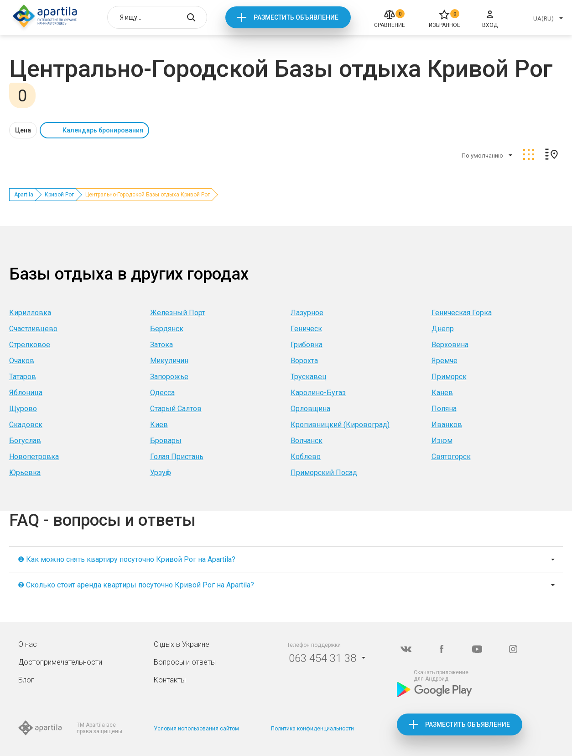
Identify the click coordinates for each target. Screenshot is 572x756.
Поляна (444, 408)
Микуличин (169, 360)
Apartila (23, 194)
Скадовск (25, 424)
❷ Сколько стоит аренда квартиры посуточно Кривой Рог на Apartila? (136, 585)
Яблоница (25, 392)
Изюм (442, 440)
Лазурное (307, 312)
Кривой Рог (59, 194)
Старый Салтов (176, 408)
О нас (27, 644)
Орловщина (310, 408)
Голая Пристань (176, 456)
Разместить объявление (296, 17)
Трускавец (309, 376)
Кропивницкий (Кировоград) (340, 424)
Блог (26, 680)
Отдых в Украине (181, 644)
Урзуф (160, 472)
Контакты (170, 680)
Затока (161, 344)
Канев (442, 392)
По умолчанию (482, 155)
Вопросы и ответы (185, 662)
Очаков (21, 360)
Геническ (306, 328)
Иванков (447, 424)
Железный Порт (177, 312)
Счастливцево (33, 328)
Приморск (449, 376)
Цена (23, 130)
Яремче (445, 360)
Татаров (22, 376)
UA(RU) (543, 18)
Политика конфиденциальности (312, 728)
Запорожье (169, 376)
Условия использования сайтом (196, 728)
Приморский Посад (324, 472)
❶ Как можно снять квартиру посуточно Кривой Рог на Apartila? (126, 559)
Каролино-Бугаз (318, 392)
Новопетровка (34, 456)
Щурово (23, 408)
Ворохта (304, 360)
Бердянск (166, 328)
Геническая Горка (462, 312)
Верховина (450, 344)
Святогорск (451, 456)
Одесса (162, 392)
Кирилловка (30, 312)
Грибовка (306, 344)
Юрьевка (25, 472)
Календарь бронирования (102, 130)
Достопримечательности (60, 662)
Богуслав (25, 440)
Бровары (166, 440)
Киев (159, 424)
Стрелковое (29, 344)
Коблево (306, 456)
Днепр (443, 328)
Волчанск (306, 440)
